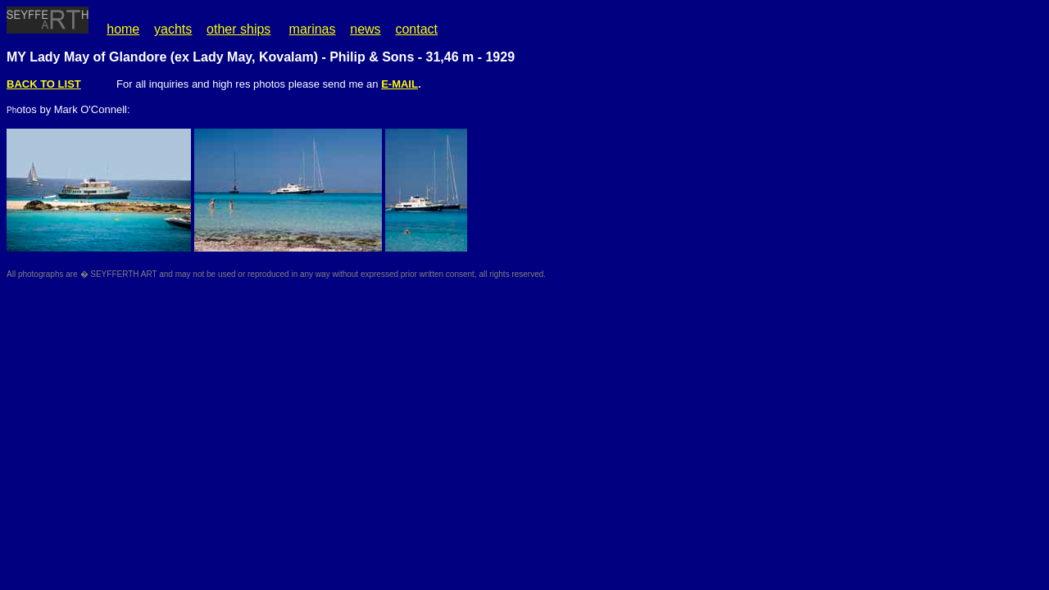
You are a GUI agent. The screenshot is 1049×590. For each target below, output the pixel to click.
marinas (312, 29)
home (123, 29)
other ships (238, 29)
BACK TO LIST (44, 84)
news (365, 29)
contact (416, 29)
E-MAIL (399, 84)
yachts (173, 29)
